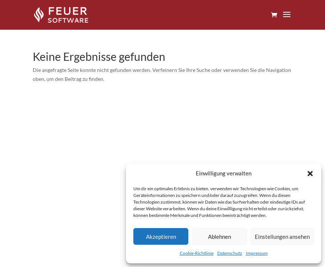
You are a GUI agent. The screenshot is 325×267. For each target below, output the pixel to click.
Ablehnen (219, 236)
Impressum (257, 253)
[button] (310, 173)
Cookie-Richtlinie (197, 253)
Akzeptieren (161, 236)
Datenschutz (229, 253)
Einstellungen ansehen (282, 236)
